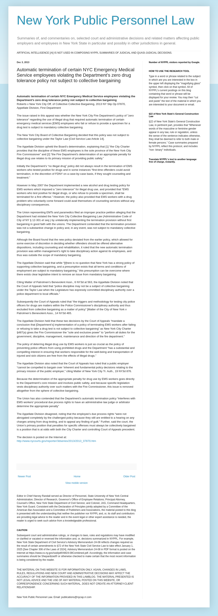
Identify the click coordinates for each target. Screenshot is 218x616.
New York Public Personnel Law (105, 20)
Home (77, 476)
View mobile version (76, 482)
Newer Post (24, 476)
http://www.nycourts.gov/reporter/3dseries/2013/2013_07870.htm (56, 441)
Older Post (129, 476)
